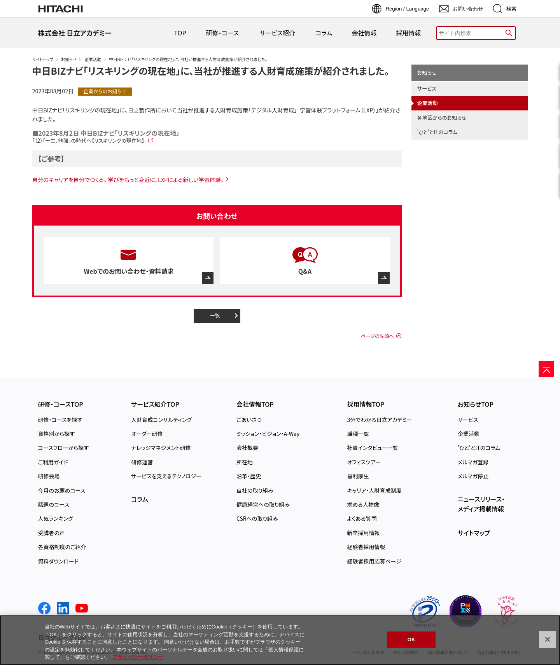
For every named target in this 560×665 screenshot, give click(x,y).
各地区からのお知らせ (442, 117)
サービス (427, 88)
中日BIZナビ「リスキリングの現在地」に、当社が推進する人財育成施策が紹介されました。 (210, 70)
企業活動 (92, 59)
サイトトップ (42, 59)
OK (411, 639)
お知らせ (69, 59)
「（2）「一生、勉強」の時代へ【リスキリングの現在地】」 (89, 140)
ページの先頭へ (377, 336)
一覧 (215, 315)
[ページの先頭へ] (546, 369)
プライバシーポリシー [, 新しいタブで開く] (137, 657)
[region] (280, 640)
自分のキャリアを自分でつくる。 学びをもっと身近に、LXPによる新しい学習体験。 (128, 179)
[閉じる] (547, 639)
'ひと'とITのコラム (437, 132)
